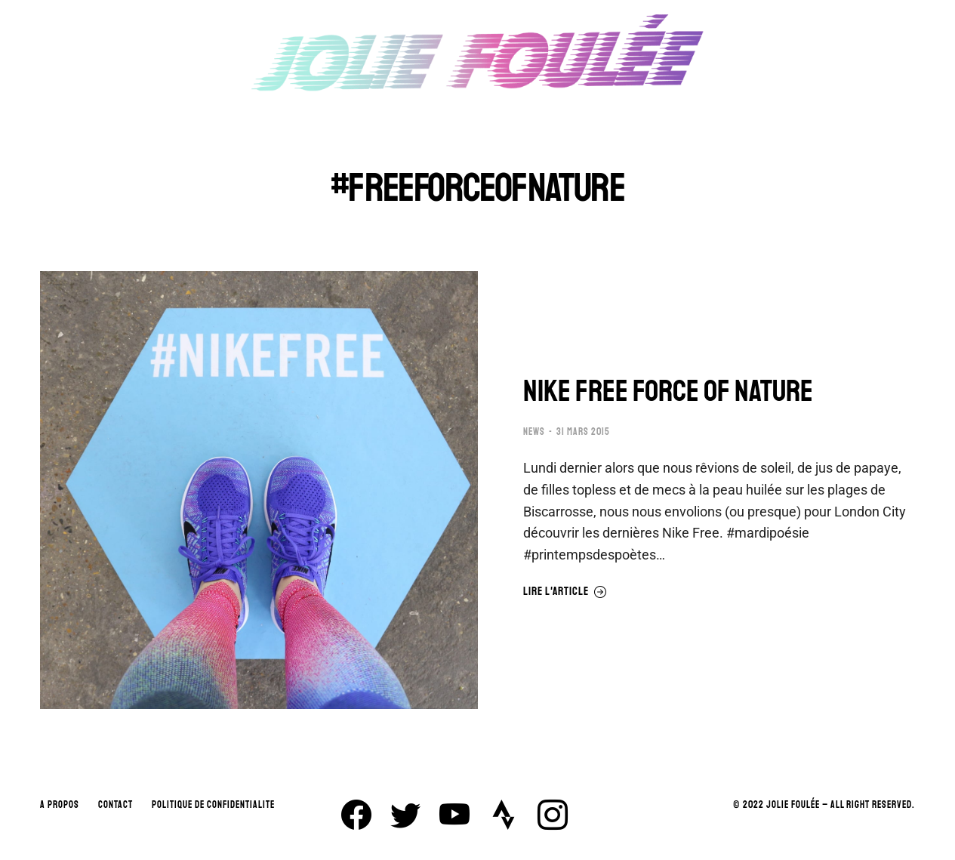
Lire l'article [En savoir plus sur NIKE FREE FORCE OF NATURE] (565, 592)
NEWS (534, 432)
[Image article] (259, 490)
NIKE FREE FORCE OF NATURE (668, 391)
